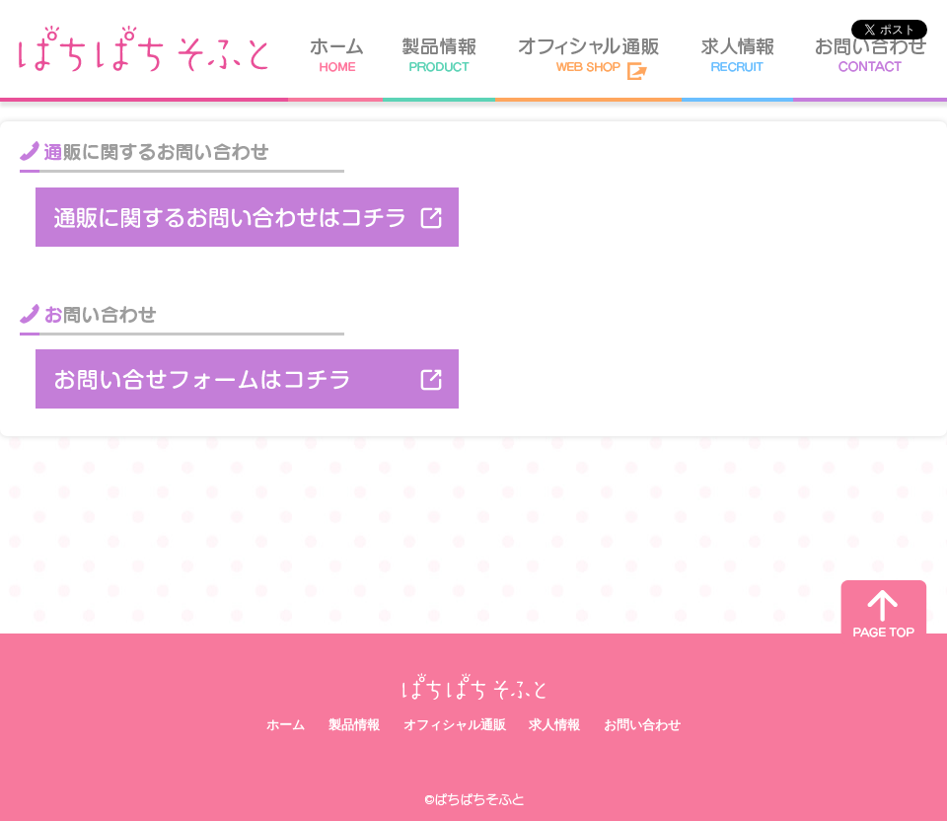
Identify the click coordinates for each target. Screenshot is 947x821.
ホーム (285, 724)
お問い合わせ (642, 724)
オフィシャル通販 (454, 724)
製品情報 (354, 724)
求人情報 (554, 724)
